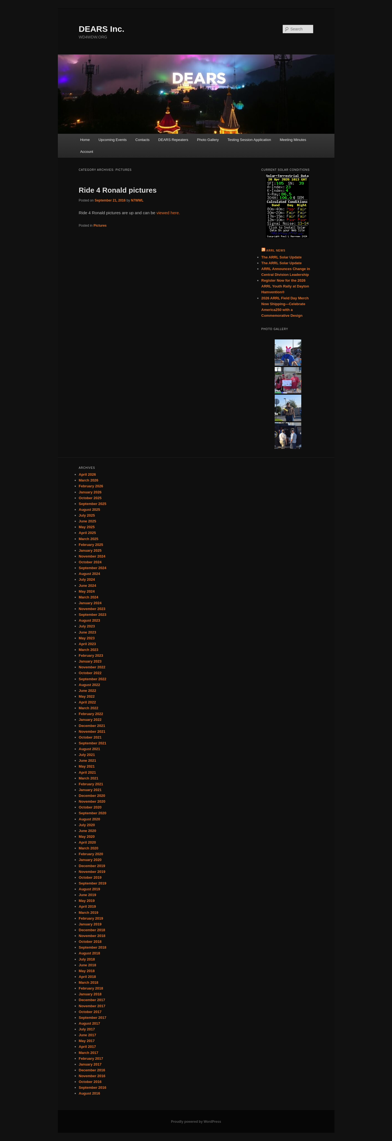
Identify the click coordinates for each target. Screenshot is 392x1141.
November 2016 (92, 1076)
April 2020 (87, 842)
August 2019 (89, 889)
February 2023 (91, 655)
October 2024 (90, 562)
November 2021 (92, 731)
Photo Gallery (208, 140)
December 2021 (92, 726)
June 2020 (87, 831)
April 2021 (87, 772)
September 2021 (93, 743)
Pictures (100, 225)
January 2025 (90, 550)
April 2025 (87, 533)
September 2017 (93, 1018)
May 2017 (87, 1041)
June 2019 (87, 895)
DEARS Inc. (101, 28)
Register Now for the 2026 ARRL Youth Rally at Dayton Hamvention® (285, 286)
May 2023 (87, 638)
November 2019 (92, 872)
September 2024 (93, 568)
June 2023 (87, 632)
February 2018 (91, 988)
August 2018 (89, 953)
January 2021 (90, 790)
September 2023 (93, 615)
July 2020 (87, 825)
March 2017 (88, 1053)
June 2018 (87, 965)
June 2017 (87, 1035)
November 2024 (92, 556)
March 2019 (88, 912)
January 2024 (90, 603)
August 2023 (89, 620)
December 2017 (92, 1000)
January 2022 (90, 720)
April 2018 (87, 977)
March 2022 (88, 708)
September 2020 (93, 813)
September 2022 (93, 679)
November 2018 (92, 936)
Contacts (142, 140)
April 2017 (87, 1047)
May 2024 (87, 591)
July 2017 (87, 1029)
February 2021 (91, 784)
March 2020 (88, 848)
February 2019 (91, 918)
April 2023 (87, 644)
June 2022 (87, 691)
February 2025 (91, 545)
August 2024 (89, 574)
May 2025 (87, 527)
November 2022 (92, 667)
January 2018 (90, 994)
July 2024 (87, 579)
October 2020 (90, 807)
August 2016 (89, 1093)
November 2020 (92, 801)
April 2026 (87, 474)
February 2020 (91, 854)
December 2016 (92, 1070)
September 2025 (93, 504)
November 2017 (92, 1006)
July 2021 (87, 755)
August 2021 (89, 749)
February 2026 (91, 486)
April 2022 (87, 702)
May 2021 (87, 766)
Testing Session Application (249, 140)
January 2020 (90, 860)
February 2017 (91, 1058)
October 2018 (90, 942)
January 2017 (90, 1064)
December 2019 (92, 866)
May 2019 (87, 901)
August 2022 (89, 685)
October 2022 (90, 673)
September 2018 (93, 947)
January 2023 (90, 661)
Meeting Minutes (293, 140)
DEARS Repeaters (173, 140)
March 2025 (88, 539)
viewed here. (168, 212)
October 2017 (90, 1012)
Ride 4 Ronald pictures (118, 190)
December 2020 (92, 796)
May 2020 (87, 836)
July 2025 (87, 515)
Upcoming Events (112, 140)
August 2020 (89, 819)
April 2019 (87, 906)
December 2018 (92, 930)
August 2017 (89, 1023)
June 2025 (87, 521)
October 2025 (90, 498)
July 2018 (87, 959)
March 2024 (88, 597)
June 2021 (87, 760)
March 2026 (88, 480)
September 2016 (93, 1087)
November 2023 (92, 609)
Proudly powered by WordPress (196, 1122)
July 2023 (87, 626)
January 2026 (90, 492)
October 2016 (90, 1082)
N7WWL (137, 200)
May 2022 (87, 696)
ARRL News (275, 250)
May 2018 (87, 971)
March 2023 (88, 650)
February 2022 (91, 714)
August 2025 (89, 509)
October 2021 (90, 737)
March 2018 (88, 982)
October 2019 (90, 877)
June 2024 (87, 585)
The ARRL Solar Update (281, 257)
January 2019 (90, 924)
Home (85, 140)
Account (86, 152)
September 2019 (93, 883)
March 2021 (88, 778)
